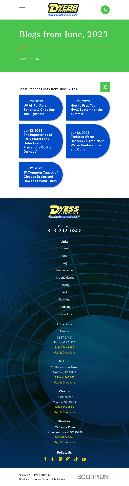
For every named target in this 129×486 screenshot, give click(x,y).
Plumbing (64, 299)
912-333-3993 (64, 407)
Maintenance (64, 270)
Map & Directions (64, 352)
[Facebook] (45, 459)
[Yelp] (53, 459)
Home (64, 248)
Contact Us (64, 314)
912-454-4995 (64, 347)
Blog (64, 263)
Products (64, 307)
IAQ (64, 292)
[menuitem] (24, 479)
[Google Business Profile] (60, 459)
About (65, 256)
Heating (64, 285)
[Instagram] (68, 459)
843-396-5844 (64, 437)
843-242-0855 (64, 230)
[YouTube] (84, 459)
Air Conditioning (64, 277)
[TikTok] (76, 459)
